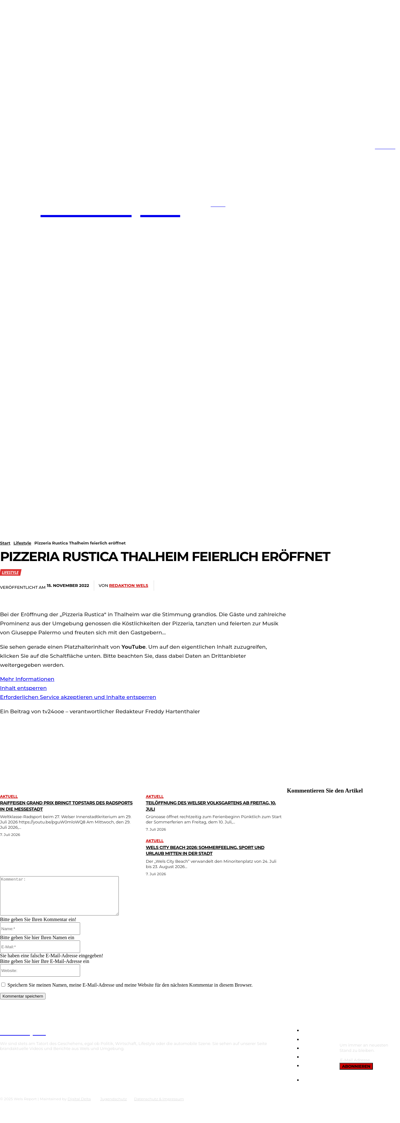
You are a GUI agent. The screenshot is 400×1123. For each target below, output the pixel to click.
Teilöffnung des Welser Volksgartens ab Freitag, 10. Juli (210, 805)
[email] (368, 1067)
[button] (197, 206)
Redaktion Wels (128, 585)
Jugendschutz (113, 1106)
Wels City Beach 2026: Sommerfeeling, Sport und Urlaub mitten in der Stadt (212, 850)
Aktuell (9, 796)
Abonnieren (356, 1073)
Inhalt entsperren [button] (23, 688)
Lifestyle (22, 542)
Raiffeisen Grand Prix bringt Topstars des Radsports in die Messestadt (65, 805)
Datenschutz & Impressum (159, 1106)
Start (5, 542)
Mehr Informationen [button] (27, 679)
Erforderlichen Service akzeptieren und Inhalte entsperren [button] (78, 697)
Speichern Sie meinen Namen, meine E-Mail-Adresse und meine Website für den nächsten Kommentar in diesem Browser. (130, 992)
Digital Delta (79, 1106)
